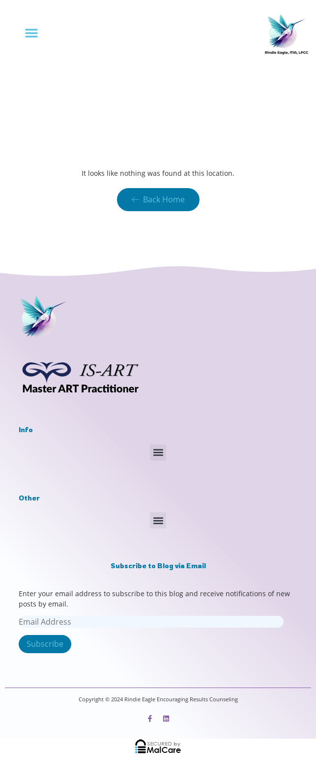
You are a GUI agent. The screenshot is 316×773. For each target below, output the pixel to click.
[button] (31, 33)
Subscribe (45, 643)
